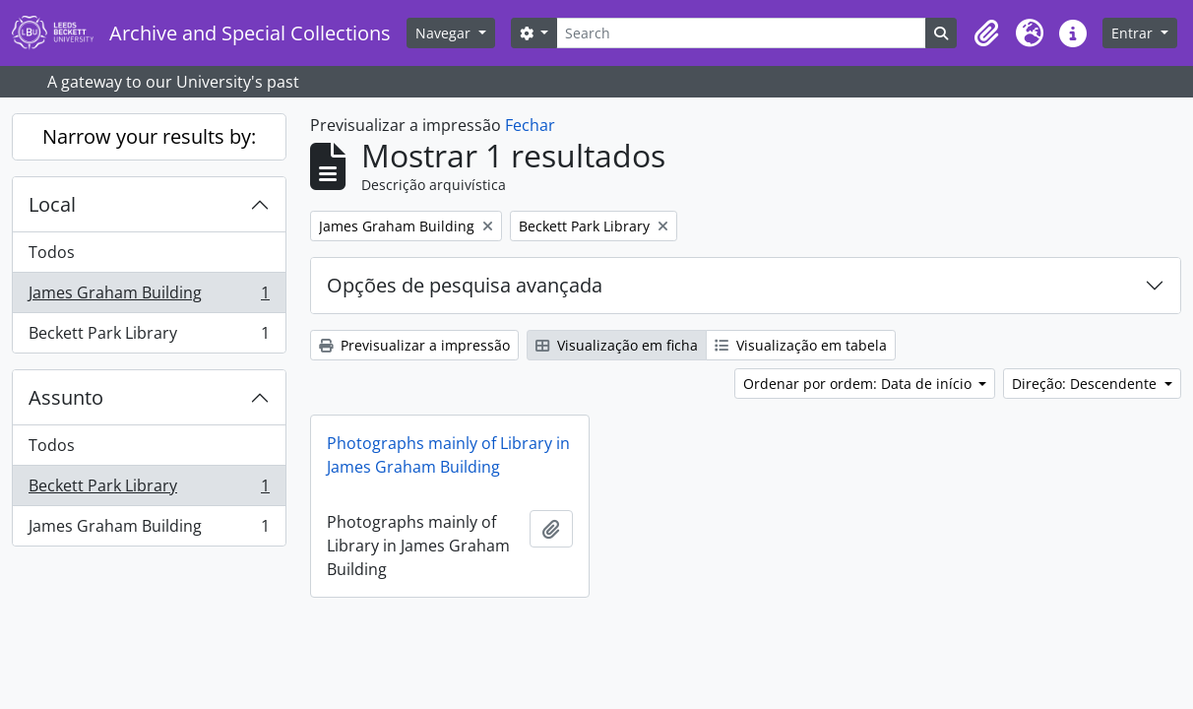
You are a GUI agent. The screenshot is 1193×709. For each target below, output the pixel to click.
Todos (52, 252)
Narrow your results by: (149, 136)
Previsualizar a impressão (414, 345)
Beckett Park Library (149, 337)
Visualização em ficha (616, 345)
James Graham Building (149, 297)
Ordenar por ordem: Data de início (859, 383)
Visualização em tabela (801, 345)
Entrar (1134, 33)
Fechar (530, 125)
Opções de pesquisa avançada (464, 285)
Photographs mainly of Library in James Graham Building (448, 455)
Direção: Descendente (1086, 383)
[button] (986, 33)
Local (52, 204)
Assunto (66, 397)
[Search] (741, 33)
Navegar (444, 33)
